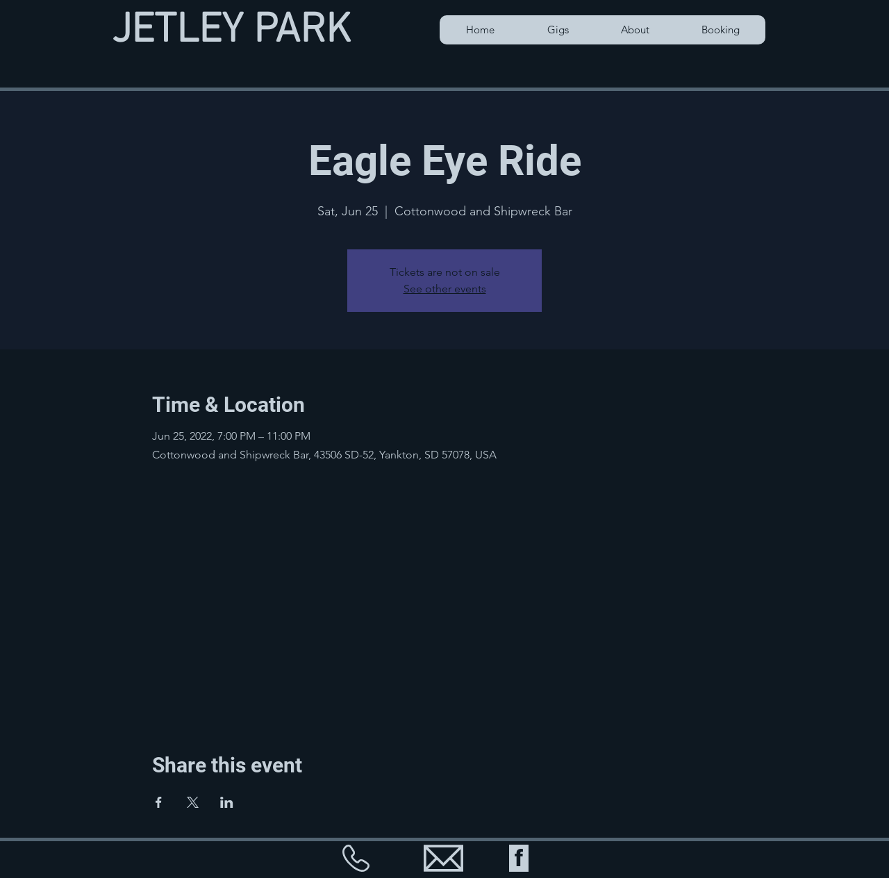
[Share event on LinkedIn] (226, 802)
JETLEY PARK (231, 31)
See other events (445, 288)
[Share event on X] (192, 802)
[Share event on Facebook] (158, 802)
